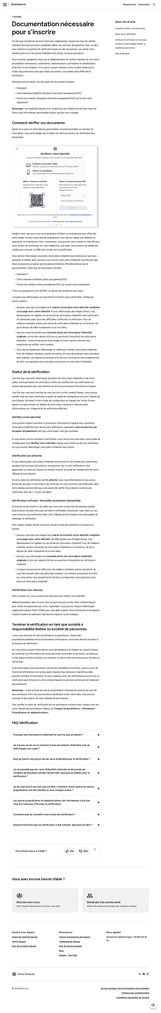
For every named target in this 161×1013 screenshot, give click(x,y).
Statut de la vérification (125, 34)
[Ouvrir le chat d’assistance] (153, 1005)
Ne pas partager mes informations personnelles (125, 988)
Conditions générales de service (132, 997)
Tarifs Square (19, 941)
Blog (61, 951)
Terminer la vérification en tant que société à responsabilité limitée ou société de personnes (131, 44)
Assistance (18, 4)
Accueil (17, 16)
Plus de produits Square (24, 946)
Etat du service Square (70, 946)
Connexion (144, 4)
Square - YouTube (68, 955)
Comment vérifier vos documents (130, 28)
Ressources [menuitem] (129, 4)
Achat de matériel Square (25, 937)
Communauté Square (69, 941)
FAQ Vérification (122, 53)
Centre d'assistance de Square (74, 937)
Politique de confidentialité (135, 993)
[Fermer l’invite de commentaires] (95, 849)
